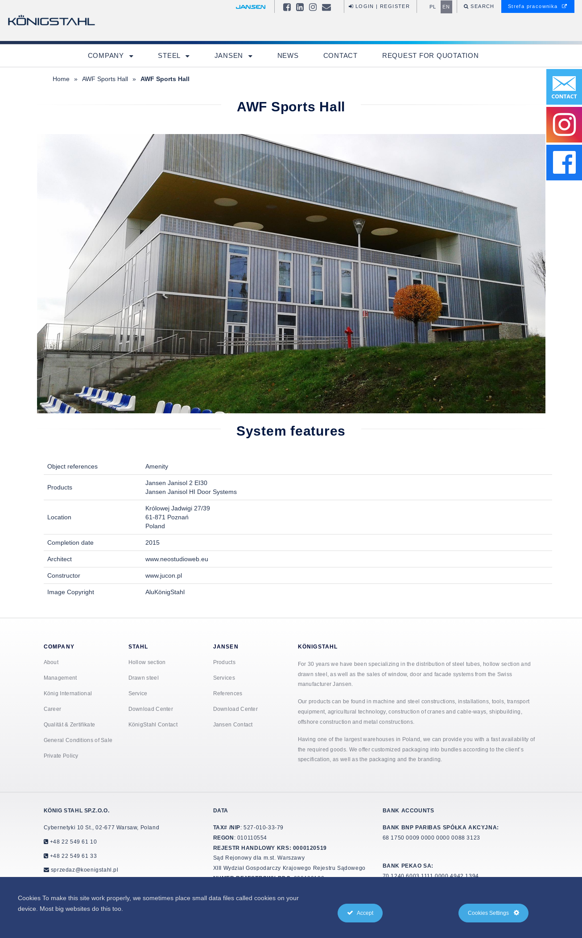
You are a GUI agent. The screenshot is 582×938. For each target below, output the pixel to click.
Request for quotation (430, 55)
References (228, 693)
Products (224, 662)
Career (53, 709)
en (446, 7)
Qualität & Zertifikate (69, 724)
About (51, 662)
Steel (170, 55)
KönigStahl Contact (152, 724)
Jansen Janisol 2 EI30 (176, 482)
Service (138, 693)
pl (433, 7)
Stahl (138, 646)
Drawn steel (143, 677)
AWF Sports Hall (105, 78)
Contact (340, 55)
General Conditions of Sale (78, 740)
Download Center (150, 709)
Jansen (230, 55)
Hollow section (147, 662)
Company (107, 55)
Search (482, 6)
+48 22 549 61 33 (72, 855)
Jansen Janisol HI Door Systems (191, 491)
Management (60, 677)
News (288, 55)
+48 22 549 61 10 (72, 841)
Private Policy (61, 755)
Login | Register (379, 6)
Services (224, 677)
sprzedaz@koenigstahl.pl (85, 869)
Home (61, 78)
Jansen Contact (233, 724)
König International (68, 693)
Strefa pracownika (538, 6)
